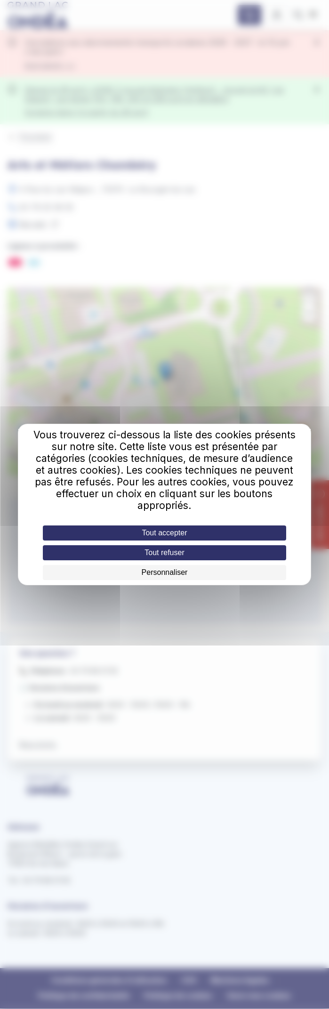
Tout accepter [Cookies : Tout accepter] (164, 533)
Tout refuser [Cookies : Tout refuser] (164, 553)
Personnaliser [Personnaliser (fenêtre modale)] (165, 572)
